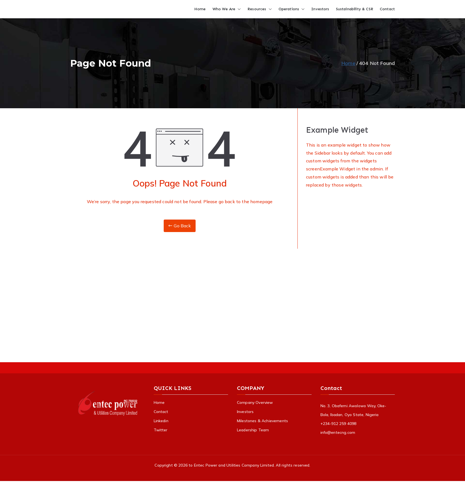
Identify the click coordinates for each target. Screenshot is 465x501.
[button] (238, 9)
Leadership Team (253, 429)
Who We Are (227, 9)
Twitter (161, 429)
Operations (292, 9)
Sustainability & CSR (354, 9)
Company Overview (255, 402)
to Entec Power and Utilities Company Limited (231, 465)
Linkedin (161, 420)
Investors (320, 9)
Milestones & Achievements (262, 420)
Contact (387, 9)
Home (200, 9)
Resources (259, 9)
